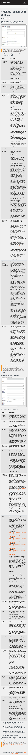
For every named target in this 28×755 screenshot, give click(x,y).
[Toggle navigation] (24, 2)
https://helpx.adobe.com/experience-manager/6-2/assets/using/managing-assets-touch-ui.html (17, 534)
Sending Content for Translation (8, 740)
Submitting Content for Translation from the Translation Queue (17, 490)
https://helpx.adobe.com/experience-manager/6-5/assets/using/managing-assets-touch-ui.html (17, 552)
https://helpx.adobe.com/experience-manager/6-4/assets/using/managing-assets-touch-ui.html (17, 546)
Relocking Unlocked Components (15, 246)
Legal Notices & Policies (18, 753)
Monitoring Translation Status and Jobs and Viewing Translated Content (13, 745)
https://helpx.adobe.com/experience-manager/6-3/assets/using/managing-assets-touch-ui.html (17, 540)
